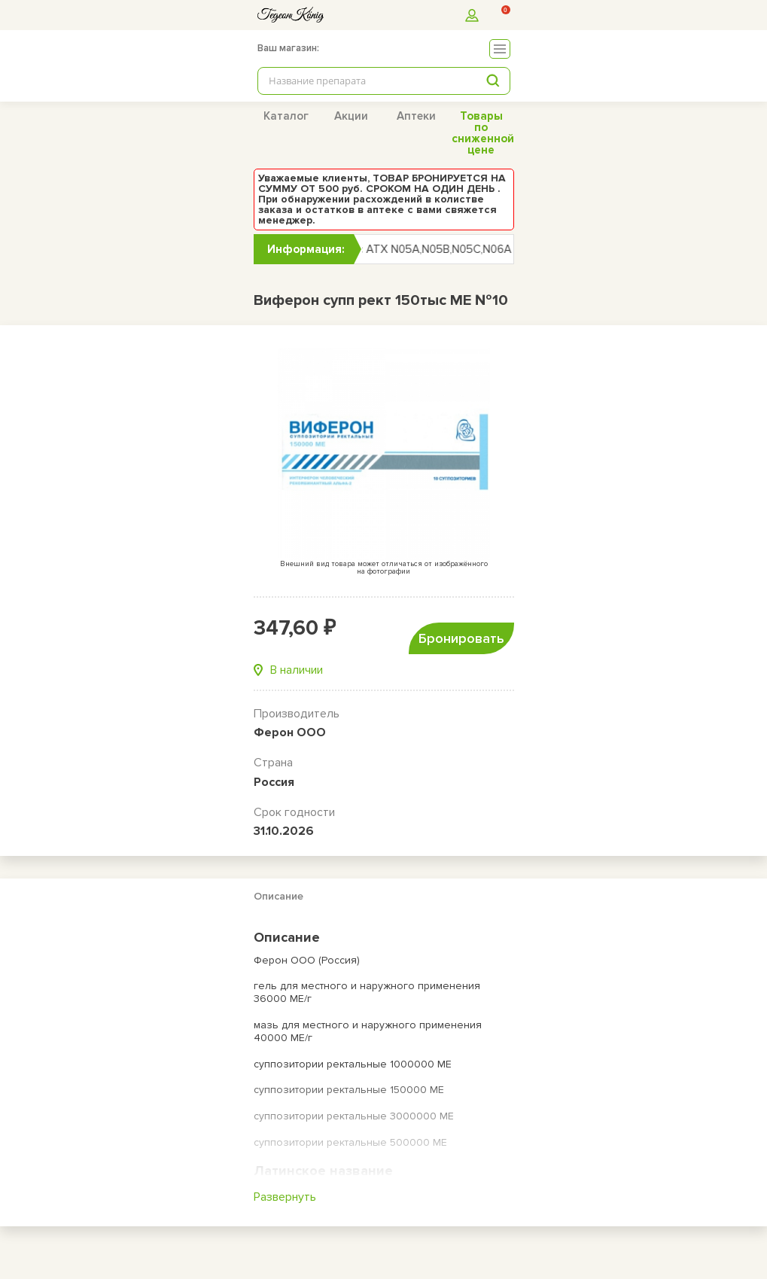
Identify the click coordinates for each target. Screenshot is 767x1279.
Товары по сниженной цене (483, 133)
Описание (278, 896)
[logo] (290, 15)
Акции (351, 116)
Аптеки (416, 116)
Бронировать (461, 638)
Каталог (286, 116)
